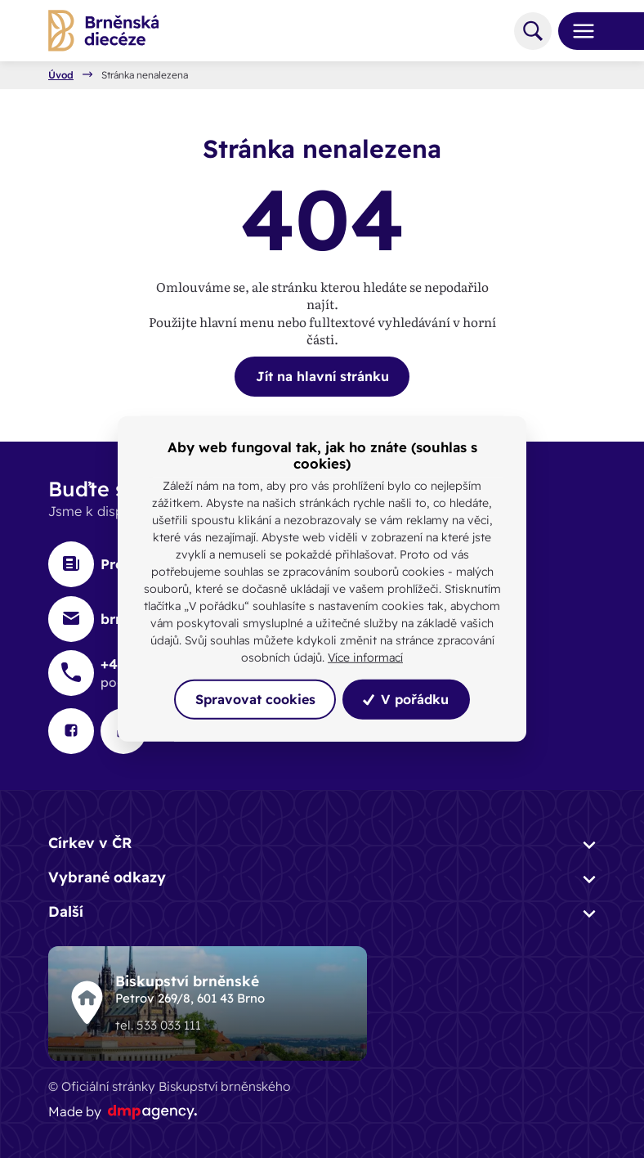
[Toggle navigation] (577, 31)
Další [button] (65, 911)
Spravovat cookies (255, 699)
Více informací (365, 657)
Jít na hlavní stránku (322, 376)
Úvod (61, 75)
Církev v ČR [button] (90, 842)
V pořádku (406, 699)
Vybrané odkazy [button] (107, 877)
